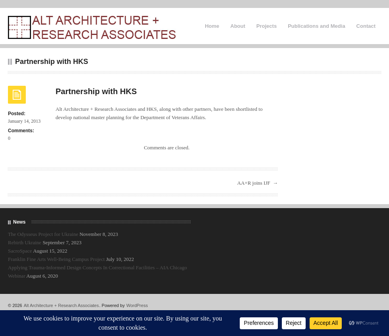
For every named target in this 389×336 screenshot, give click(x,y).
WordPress (137, 305)
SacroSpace (20, 251)
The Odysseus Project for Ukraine (43, 234)
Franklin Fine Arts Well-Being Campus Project (56, 259)
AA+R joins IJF (253, 183)
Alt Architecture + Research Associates (61, 305)
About (237, 26)
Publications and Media (316, 26)
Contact (366, 26)
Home (212, 26)
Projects (266, 26)
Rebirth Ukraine (24, 242)
